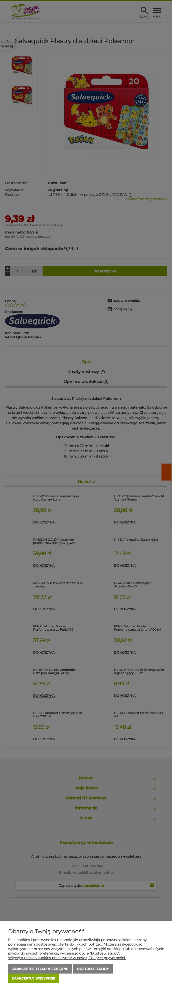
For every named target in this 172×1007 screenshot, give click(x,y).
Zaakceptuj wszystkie (33, 978)
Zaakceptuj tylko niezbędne (40, 969)
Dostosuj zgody (93, 969)
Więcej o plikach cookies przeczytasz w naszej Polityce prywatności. (67, 958)
